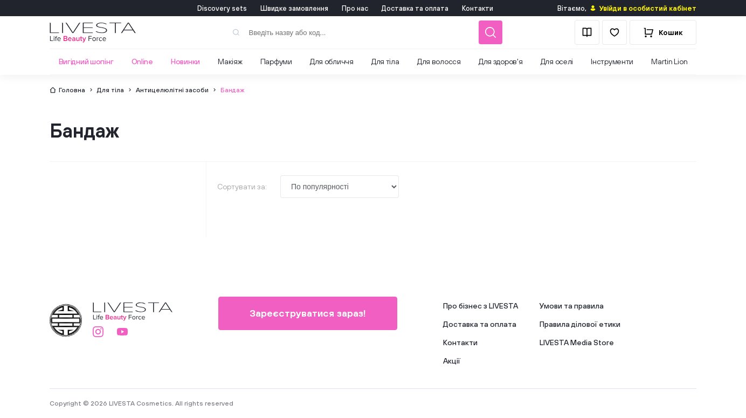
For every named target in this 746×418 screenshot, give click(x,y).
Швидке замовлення (294, 8)
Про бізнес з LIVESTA (480, 305)
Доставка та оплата (415, 8)
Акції (451, 361)
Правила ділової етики (580, 324)
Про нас (355, 8)
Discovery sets (222, 8)
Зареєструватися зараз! (308, 313)
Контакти (477, 8)
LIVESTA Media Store (577, 342)
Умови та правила (572, 305)
